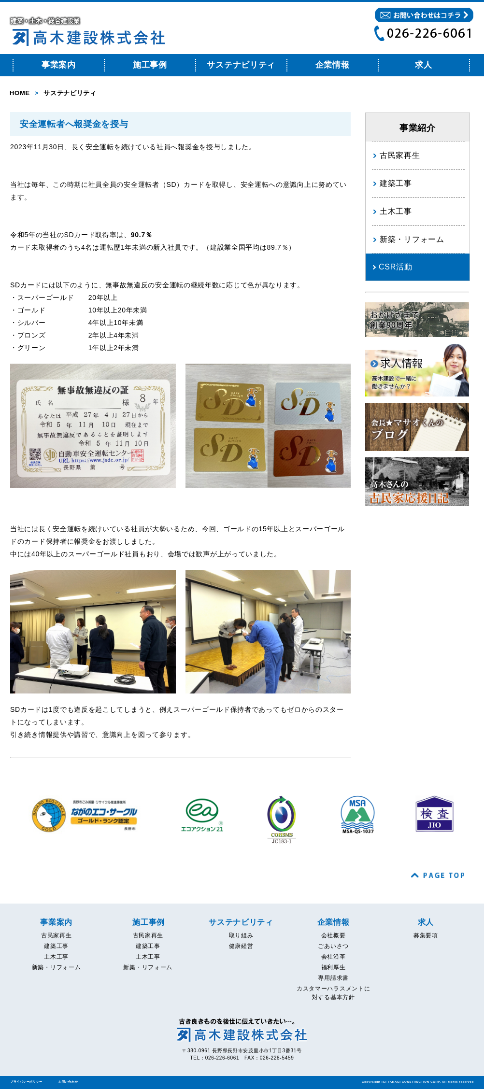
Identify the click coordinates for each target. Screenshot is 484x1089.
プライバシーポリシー (26, 1081)
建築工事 (396, 183)
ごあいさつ (333, 946)
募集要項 (425, 935)
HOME (20, 93)
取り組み (241, 935)
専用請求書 (333, 978)
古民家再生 (400, 155)
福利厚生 (333, 967)
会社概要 (333, 935)
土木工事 (396, 211)
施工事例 (150, 65)
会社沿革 (333, 956)
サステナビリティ (241, 65)
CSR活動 (395, 267)
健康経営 (241, 946)
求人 (423, 65)
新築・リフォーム (412, 239)
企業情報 (332, 65)
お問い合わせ (68, 1081)
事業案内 (59, 65)
